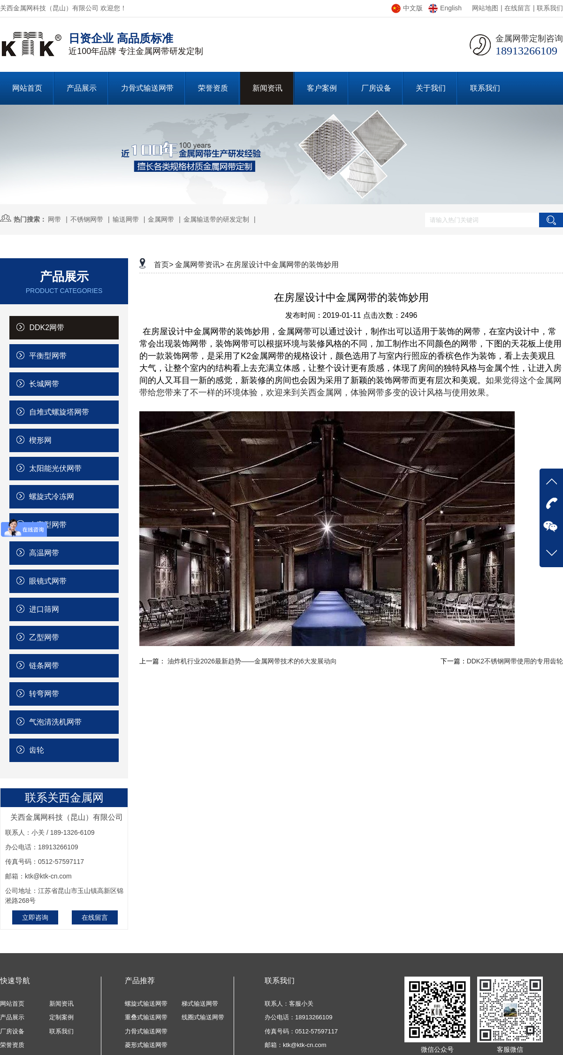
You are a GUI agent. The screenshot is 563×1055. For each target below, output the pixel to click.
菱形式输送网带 (146, 1044)
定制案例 (61, 1017)
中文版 (407, 8)
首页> (163, 265)
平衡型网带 (41, 356)
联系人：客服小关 (289, 1003)
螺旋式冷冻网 (45, 497)
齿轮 (30, 750)
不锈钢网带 (86, 219)
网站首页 (12, 1003)
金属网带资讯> (199, 265)
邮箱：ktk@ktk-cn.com (296, 1044)
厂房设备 (12, 1031)
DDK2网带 (40, 327)
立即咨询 (35, 917)
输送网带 (126, 219)
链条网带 (37, 666)
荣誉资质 (12, 1044)
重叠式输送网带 (146, 1017)
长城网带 (37, 384)
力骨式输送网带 (146, 1031)
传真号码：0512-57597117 (301, 1031)
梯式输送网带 (200, 1003)
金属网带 (161, 219)
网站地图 (485, 8)
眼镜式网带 (41, 581)
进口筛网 (37, 609)
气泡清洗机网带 (49, 722)
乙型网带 (37, 637)
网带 (54, 219)
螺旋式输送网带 (146, 1003)
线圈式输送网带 (203, 1017)
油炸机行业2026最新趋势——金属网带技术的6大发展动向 (252, 661)
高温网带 (37, 553)
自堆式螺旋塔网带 (52, 412)
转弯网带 (37, 694)
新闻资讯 (61, 1003)
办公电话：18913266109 (299, 1017)
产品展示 (12, 1017)
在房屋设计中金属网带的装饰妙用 (282, 265)
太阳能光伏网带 (49, 468)
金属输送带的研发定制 (216, 219)
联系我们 (550, 8)
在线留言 (517, 8)
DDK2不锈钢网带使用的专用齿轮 (515, 661)
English (445, 8)
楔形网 (34, 440)
